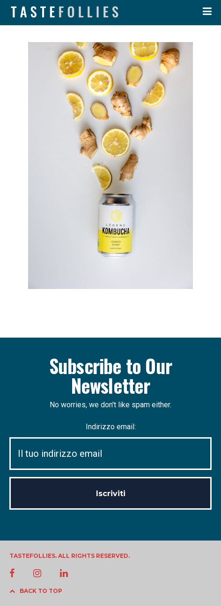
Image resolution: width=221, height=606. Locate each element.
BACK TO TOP (35, 590)
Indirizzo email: (110, 446)
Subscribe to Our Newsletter (110, 375)
